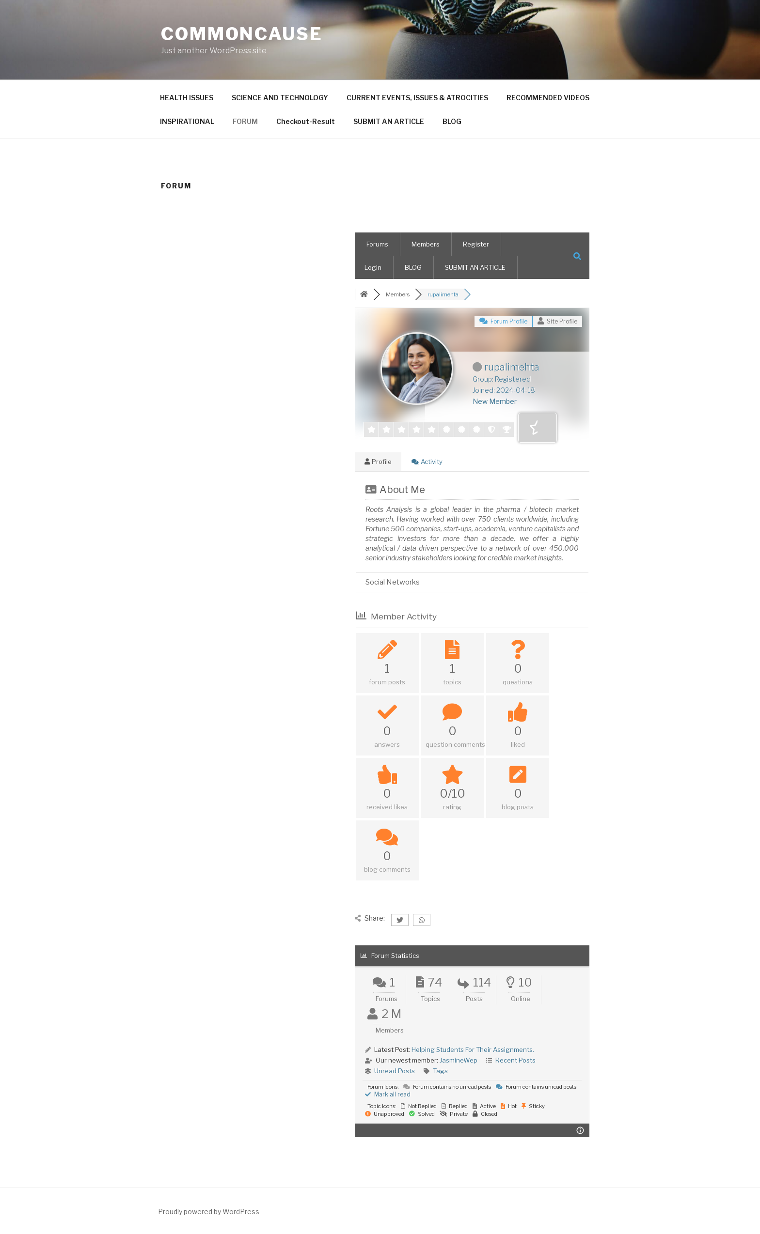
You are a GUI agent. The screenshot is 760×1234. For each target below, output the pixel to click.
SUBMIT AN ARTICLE (388, 121)
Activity (427, 461)
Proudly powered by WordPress (208, 1211)
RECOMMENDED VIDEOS (548, 97)
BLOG (452, 121)
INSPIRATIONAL (187, 121)
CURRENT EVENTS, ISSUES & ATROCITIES (417, 97)
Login (372, 267)
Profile (378, 461)
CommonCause (242, 34)
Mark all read (388, 1094)
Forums (377, 244)
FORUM (245, 121)
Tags (440, 1071)
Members (426, 244)
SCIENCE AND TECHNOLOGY (280, 97)
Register (476, 244)
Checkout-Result (305, 121)
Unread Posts (394, 1071)
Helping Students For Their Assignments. (473, 1049)
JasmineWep (458, 1060)
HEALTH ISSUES (186, 97)
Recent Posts (515, 1060)
